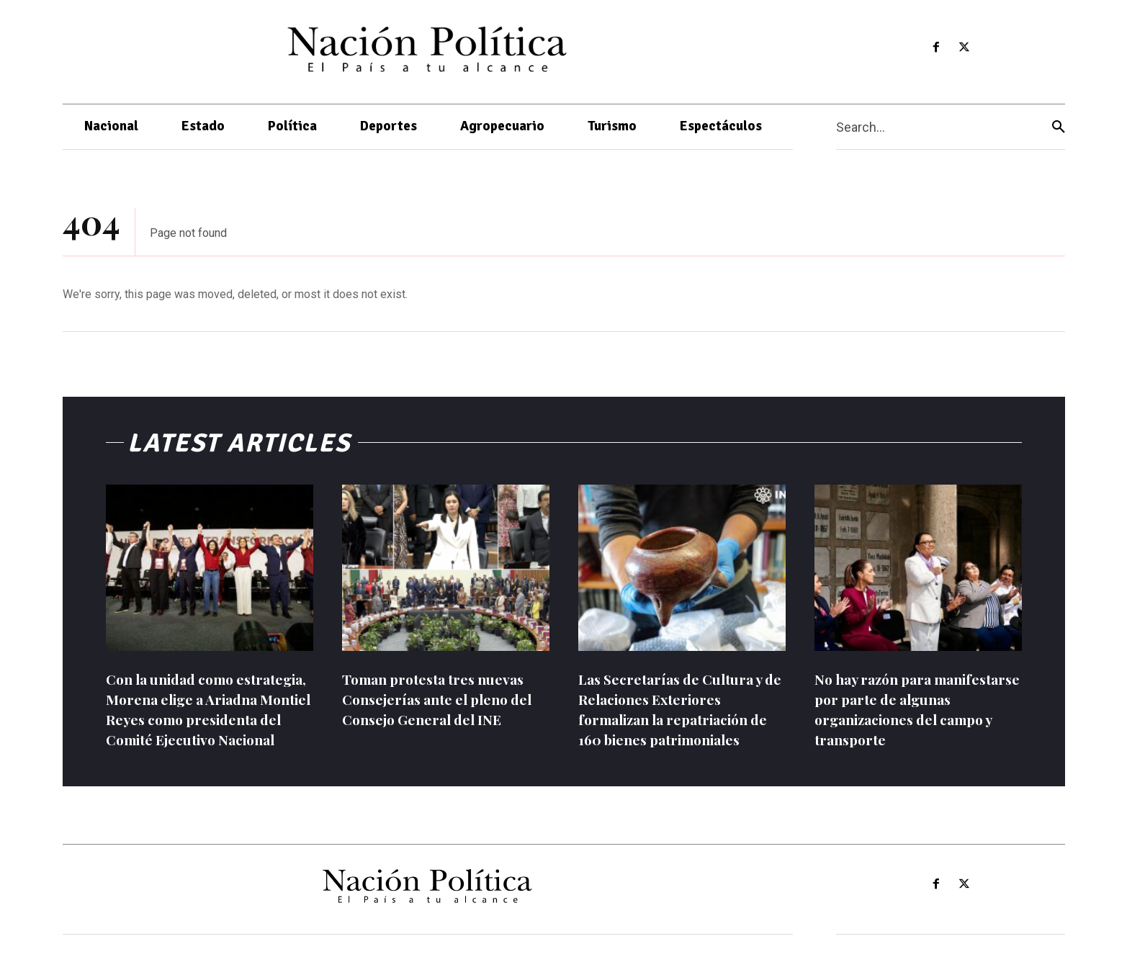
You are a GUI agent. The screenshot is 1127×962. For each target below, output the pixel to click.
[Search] (1058, 127)
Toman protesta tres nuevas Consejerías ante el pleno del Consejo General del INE (443, 699)
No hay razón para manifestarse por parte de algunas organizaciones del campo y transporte (909, 709)
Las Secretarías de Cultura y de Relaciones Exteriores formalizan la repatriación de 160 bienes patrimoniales (679, 709)
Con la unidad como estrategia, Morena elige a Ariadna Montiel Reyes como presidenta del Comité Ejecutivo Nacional (205, 719)
